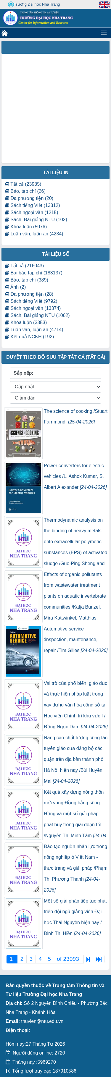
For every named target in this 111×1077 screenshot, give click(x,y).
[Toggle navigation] (104, 33)
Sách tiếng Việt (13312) (32, 205)
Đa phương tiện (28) (29, 294)
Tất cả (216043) (24, 265)
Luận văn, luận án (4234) (34, 233)
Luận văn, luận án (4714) (34, 329)
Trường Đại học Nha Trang (34, 4)
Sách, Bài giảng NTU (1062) (37, 315)
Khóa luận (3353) (26, 322)
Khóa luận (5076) (26, 226)
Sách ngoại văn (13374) (33, 308)
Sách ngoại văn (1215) (31, 212)
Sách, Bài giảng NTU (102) (36, 219)
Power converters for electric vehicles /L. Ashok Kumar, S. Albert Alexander (75, 476)
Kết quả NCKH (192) (29, 336)
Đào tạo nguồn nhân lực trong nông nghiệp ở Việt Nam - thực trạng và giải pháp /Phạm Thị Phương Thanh (75, 868)
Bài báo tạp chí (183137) (33, 272)
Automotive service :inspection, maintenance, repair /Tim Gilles (76, 639)
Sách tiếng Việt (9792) (31, 301)
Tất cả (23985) (23, 184)
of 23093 (69, 959)
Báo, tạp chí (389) (26, 279)
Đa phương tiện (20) (29, 198)
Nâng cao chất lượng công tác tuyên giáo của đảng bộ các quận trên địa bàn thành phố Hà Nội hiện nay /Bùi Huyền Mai (75, 759)
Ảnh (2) (15, 287)
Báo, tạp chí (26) (25, 191)
